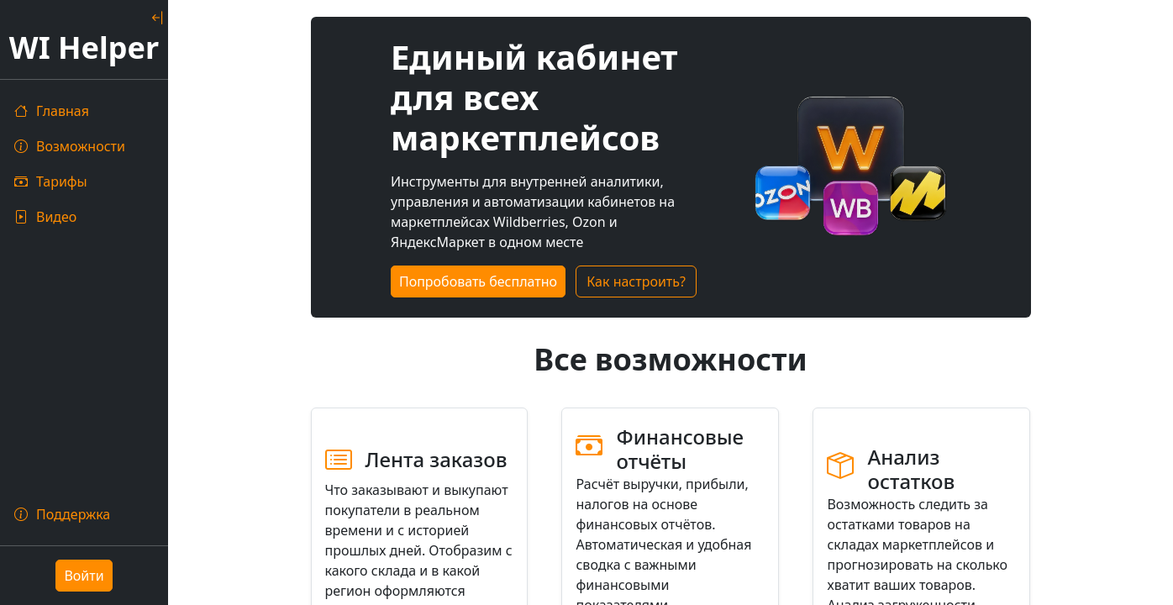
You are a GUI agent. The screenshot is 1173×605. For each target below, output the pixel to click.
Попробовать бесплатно (478, 281)
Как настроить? (636, 281)
